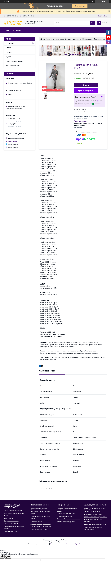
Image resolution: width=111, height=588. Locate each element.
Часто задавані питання (14, 61)
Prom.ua (65, 540)
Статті (8, 48)
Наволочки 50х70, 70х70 (39, 529)
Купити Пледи (8, 518)
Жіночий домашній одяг (92, 511)
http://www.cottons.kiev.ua (16, 138)
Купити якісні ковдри (11, 523)
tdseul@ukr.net (12, 141)
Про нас (9, 52)
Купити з (85, 91)
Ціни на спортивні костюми (93, 514)
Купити (86, 85)
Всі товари (10, 43)
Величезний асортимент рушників (68, 519)
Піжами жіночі (87, 39)
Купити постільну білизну (39, 508)
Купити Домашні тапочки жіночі (94, 508)
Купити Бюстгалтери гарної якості (95, 517)
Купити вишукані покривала (13, 510)
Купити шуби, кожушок (64, 516)
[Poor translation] (7, 557)
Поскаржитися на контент (57, 544)
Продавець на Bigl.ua (55, 542)
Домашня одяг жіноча (73, 39)
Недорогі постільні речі (38, 521)
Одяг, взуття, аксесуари (55, 39)
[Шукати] (92, 23)
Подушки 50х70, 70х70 (11, 531)
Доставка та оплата (13, 65)
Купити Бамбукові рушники (66, 521)
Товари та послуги (14, 30)
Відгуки (8, 57)
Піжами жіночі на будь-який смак (95, 524)
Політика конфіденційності (74, 544)
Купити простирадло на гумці (41, 524)
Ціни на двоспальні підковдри (41, 526)
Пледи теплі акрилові (11, 521)
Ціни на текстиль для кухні (66, 513)
